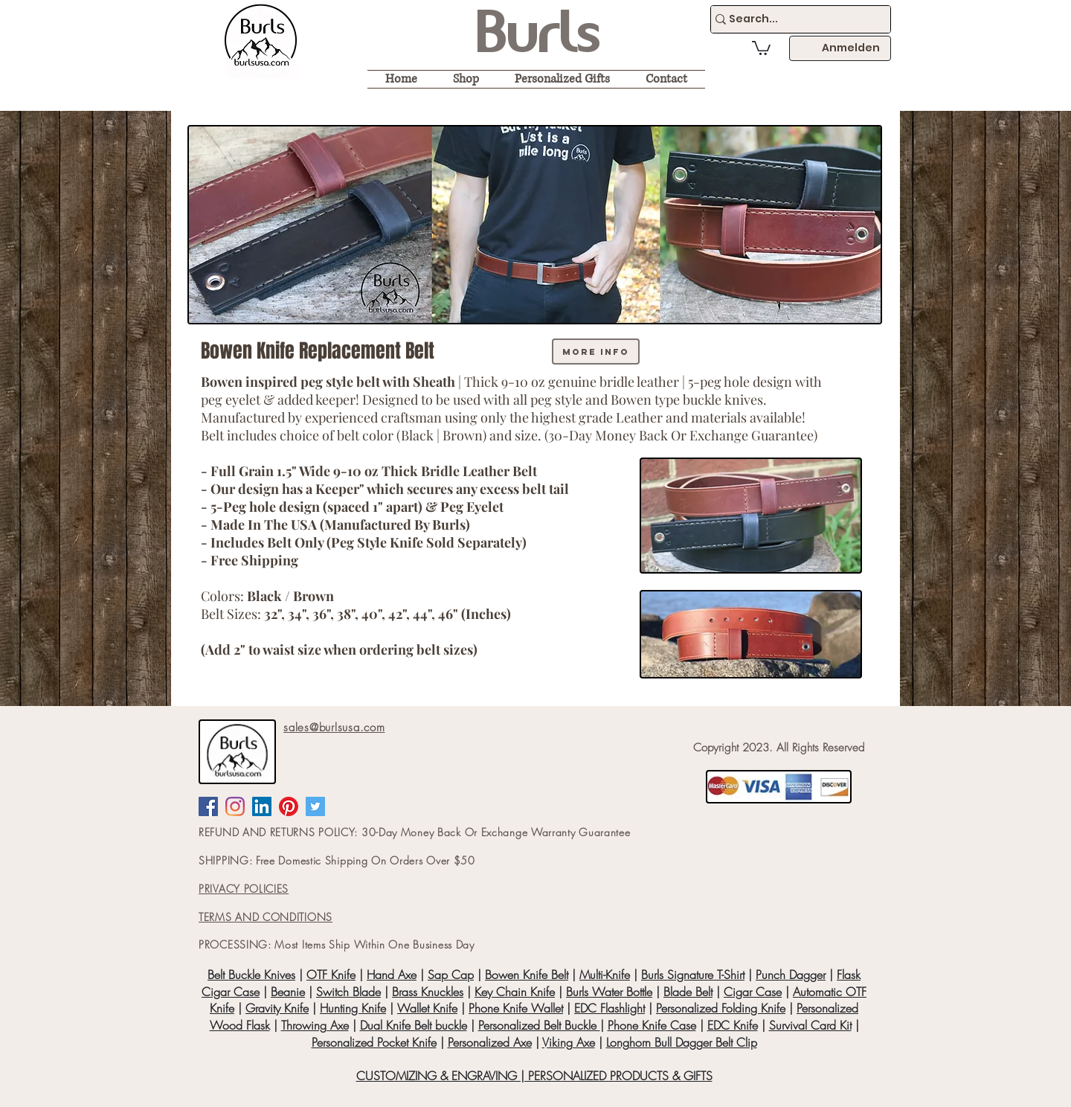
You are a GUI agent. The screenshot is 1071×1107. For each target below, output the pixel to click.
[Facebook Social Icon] (208, 806)
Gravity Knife (277, 1008)
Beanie (288, 992)
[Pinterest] (288, 806)
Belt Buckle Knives (251, 974)
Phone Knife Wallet (516, 1008)
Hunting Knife (353, 1008)
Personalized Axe (490, 1042)
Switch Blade (348, 992)
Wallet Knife (427, 1008)
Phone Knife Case (652, 1025)
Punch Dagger (791, 974)
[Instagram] (235, 806)
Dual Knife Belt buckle (413, 1025)
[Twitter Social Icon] (315, 806)
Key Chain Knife (515, 992)
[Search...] (794, 19)
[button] (761, 47)
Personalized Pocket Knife (374, 1042)
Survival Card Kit (810, 1025)
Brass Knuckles (427, 992)
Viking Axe (568, 1042)
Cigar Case (753, 992)
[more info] (596, 351)
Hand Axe (391, 974)
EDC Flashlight (609, 1008)
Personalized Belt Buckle (539, 1025)
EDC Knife (732, 1025)
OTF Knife (331, 974)
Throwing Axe (315, 1025)
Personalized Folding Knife (720, 1008)
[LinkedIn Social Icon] (261, 806)
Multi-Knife (604, 974)
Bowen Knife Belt (526, 974)
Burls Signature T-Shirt (692, 974)
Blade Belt (688, 992)
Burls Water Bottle (609, 992)
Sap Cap (451, 974)
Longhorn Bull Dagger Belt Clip (681, 1042)
